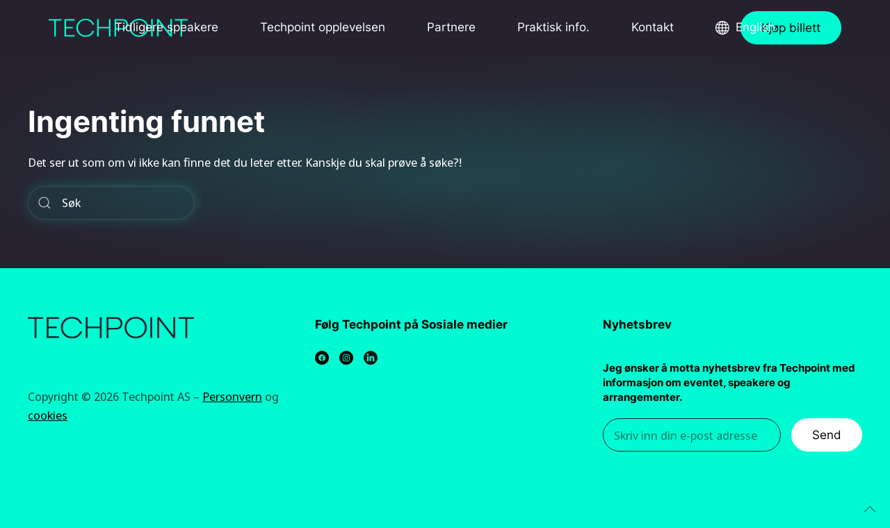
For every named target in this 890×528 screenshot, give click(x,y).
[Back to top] (870, 509)
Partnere (451, 27)
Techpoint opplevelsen (322, 27)
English (755, 27)
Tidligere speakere (166, 27)
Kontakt (652, 27)
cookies (47, 415)
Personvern (232, 396)
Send (826, 435)
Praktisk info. (553, 27)
